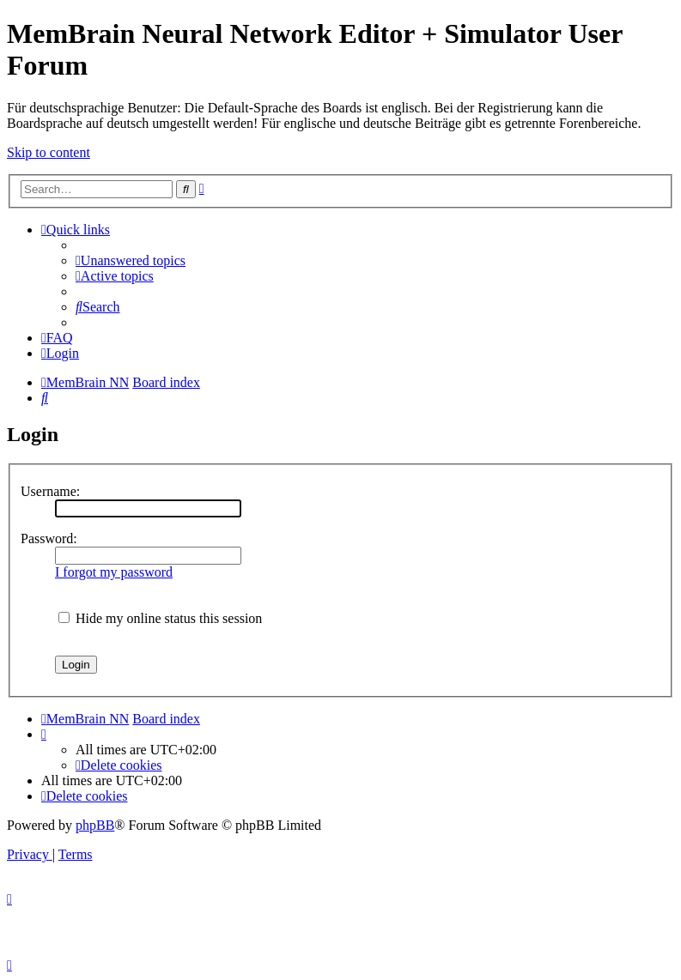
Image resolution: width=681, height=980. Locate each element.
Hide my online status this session (160, 618)
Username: (50, 491)
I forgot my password (114, 572)
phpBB (95, 825)
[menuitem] (130, 260)
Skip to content (48, 152)
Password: (49, 538)
